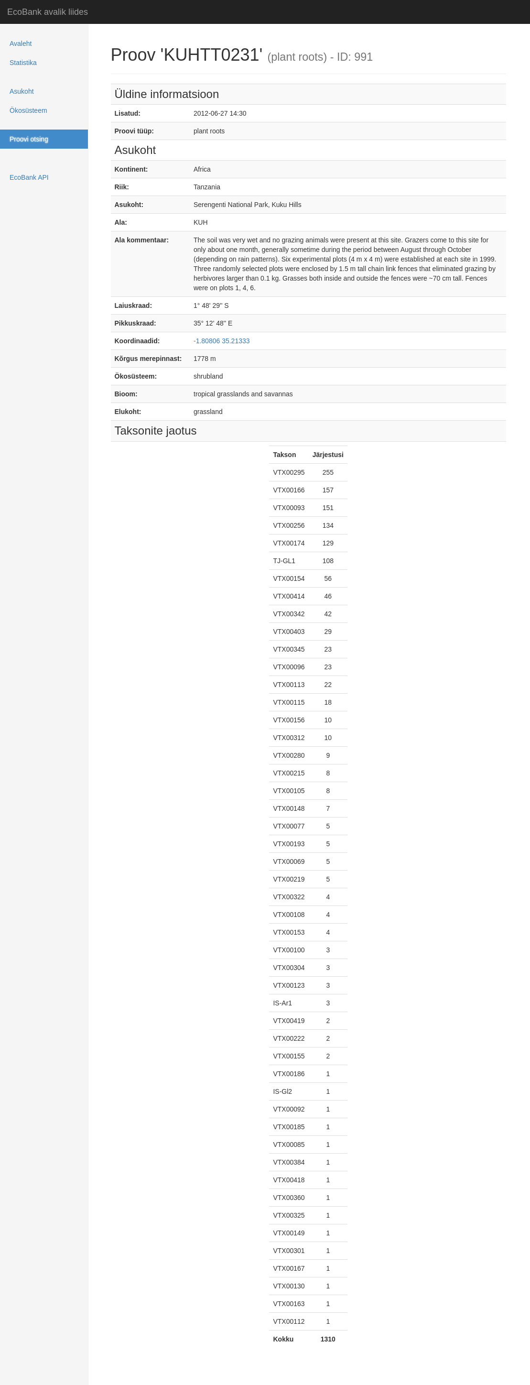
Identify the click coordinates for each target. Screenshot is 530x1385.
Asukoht (22, 91)
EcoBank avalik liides (47, 12)
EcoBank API (29, 177)
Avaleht (21, 43)
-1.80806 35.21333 (222, 341)
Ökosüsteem (28, 110)
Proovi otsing (29, 139)
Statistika (23, 62)
